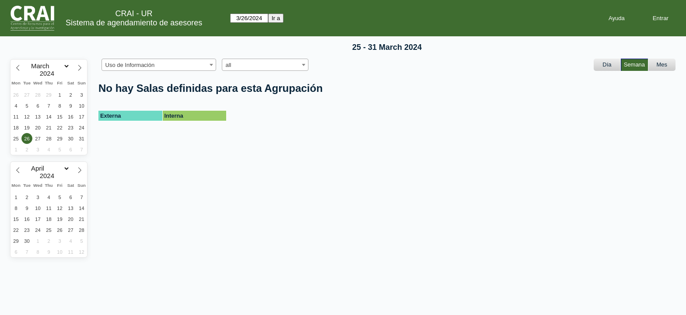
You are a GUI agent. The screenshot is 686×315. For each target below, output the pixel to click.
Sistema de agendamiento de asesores (134, 22)
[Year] (49, 73)
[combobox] (159, 65)
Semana (634, 64)
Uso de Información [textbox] (130, 65)
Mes (662, 64)
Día (606, 64)
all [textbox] (228, 65)
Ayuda (617, 18)
